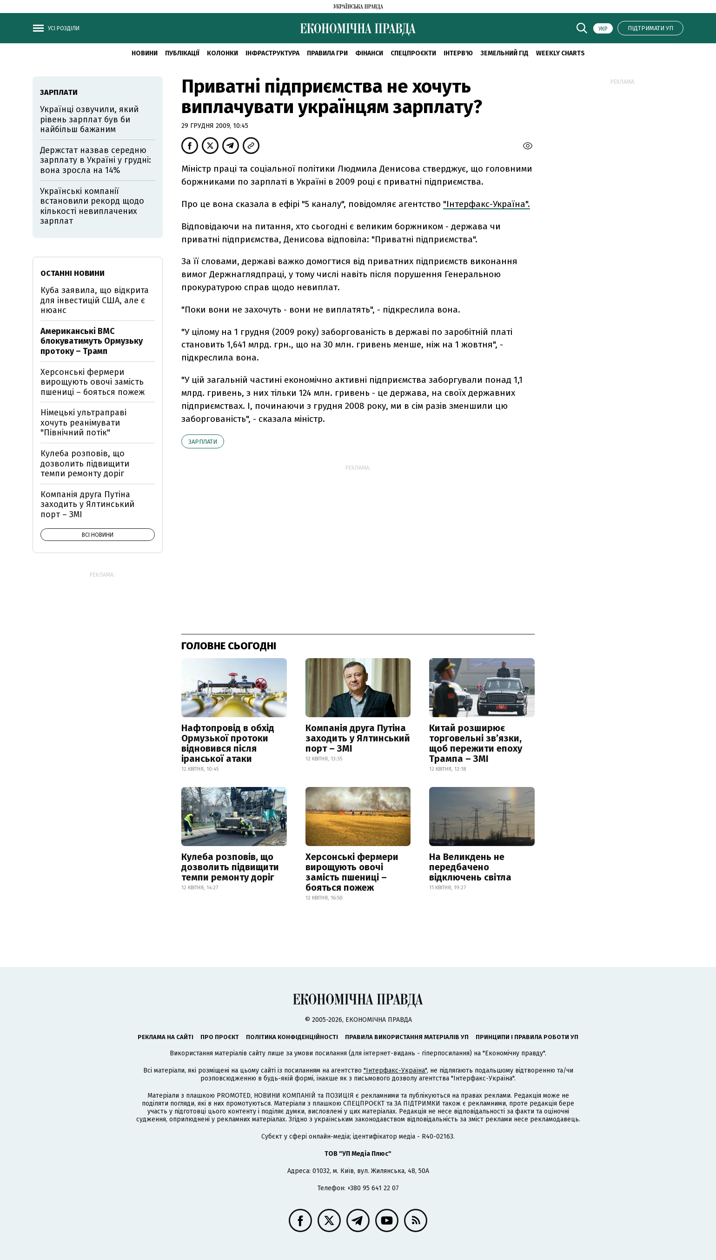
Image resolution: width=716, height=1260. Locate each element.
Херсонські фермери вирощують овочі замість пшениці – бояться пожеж (351, 872)
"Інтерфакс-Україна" (395, 1070)
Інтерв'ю (458, 53)
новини (145, 53)
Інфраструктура (272, 53)
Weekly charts (560, 53)
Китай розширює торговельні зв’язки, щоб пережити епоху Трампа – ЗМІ (475, 743)
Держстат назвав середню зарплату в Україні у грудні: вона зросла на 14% (95, 160)
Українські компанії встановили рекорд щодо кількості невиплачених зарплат (92, 206)
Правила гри (327, 53)
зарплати (202, 441)
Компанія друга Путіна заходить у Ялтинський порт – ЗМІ (357, 738)
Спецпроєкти (413, 53)
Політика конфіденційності (292, 1036)
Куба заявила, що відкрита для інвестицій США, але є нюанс (94, 300)
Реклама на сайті (165, 1036)
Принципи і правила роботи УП (527, 1036)
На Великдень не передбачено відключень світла (470, 867)
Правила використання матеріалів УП (407, 1036)
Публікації (182, 53)
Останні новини (72, 273)
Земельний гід (504, 53)
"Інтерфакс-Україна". (486, 204)
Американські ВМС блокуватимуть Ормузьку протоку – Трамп (91, 341)
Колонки (222, 53)
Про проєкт (219, 1036)
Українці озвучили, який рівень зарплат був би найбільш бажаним (89, 119)
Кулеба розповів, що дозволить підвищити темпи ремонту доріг (230, 867)
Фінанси (369, 53)
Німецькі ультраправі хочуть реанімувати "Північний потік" (83, 422)
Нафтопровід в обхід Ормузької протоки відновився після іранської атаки (227, 743)
